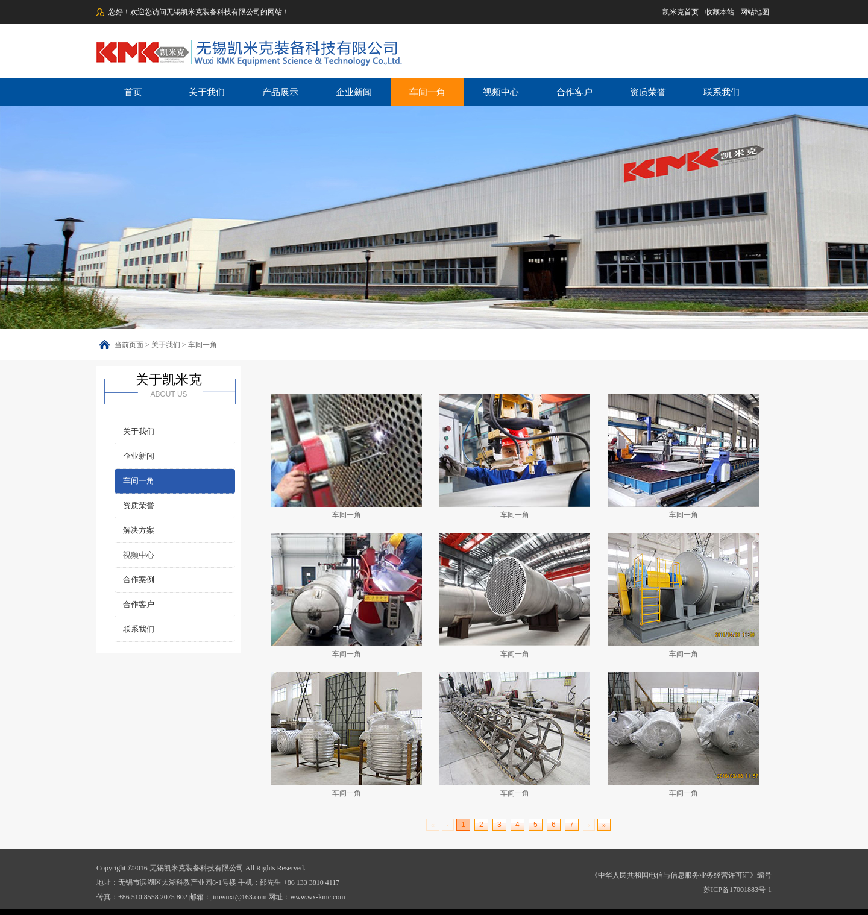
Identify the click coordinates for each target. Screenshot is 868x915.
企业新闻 (354, 92)
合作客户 (574, 92)
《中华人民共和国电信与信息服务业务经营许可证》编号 (681, 875)
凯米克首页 (680, 12)
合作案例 (138, 579)
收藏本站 (719, 12)
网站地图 (754, 12)
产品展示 (280, 92)
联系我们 (721, 92)
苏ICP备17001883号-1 (737, 889)
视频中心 (501, 92)
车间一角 (427, 92)
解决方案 (138, 530)
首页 (133, 92)
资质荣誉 (648, 92)
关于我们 (207, 92)
